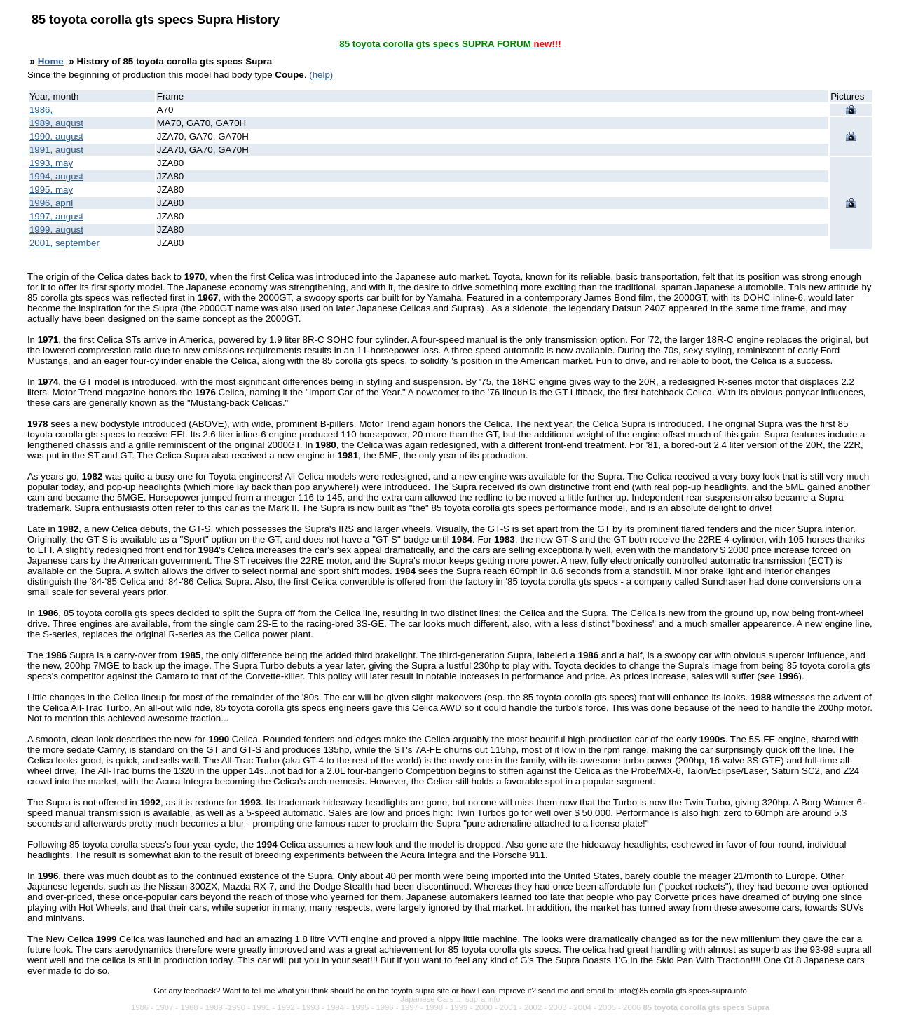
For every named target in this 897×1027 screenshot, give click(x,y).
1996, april (51, 203)
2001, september (64, 243)
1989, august (56, 123)
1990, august (56, 136)
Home (51, 61)
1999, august (56, 229)
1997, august (56, 216)
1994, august (56, 176)
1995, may (51, 189)
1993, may (51, 163)
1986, (41, 109)
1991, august (56, 149)
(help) (321, 74)
